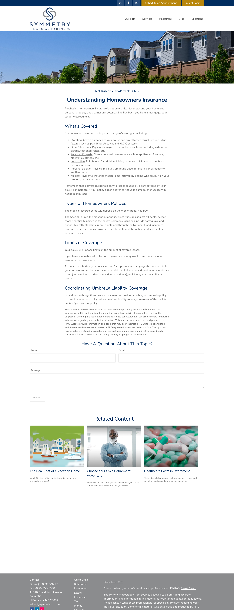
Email (121, 350)
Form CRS (117, 582)
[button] (130, 19)
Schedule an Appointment (161, 3)
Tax (76, 601)
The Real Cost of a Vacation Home (55, 471)
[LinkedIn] (120, 3)
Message (35, 370)
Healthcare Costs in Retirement (167, 471)
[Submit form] (37, 398)
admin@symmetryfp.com (45, 604)
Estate (78, 592)
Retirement (80, 584)
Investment (81, 588)
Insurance (80, 597)
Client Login (193, 3)
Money (78, 605)
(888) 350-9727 (48, 584)
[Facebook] (128, 3)
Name (33, 350)
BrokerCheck (188, 588)
